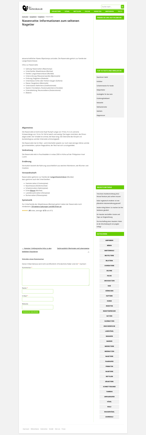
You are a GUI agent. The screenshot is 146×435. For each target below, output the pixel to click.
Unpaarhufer (109, 397)
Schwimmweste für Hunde (105, 86)
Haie (109, 286)
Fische (87, 11)
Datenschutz (43, 429)
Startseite (25, 17)
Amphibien (109, 11)
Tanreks (109, 391)
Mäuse (32, 190)
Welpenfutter (101, 90)
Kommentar (27, 267)
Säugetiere (56, 11)
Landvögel (109, 331)
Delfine (109, 271)
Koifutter (99, 81)
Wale (109, 407)
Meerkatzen (109, 351)
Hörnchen (109, 291)
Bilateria (109, 261)
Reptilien (77, 11)
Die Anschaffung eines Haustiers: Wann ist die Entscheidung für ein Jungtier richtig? (109, 224)
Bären (109, 245)
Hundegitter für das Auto (105, 94)
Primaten (109, 366)
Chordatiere (109, 265)
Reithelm (99, 111)
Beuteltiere (109, 255)
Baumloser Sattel (102, 77)
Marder (109, 341)
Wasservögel (109, 412)
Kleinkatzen (109, 321)
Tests (120, 11)
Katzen (109, 316)
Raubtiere (109, 371)
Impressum (26, 429)
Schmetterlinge (109, 386)
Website (25, 304)
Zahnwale (109, 417)
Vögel (67, 11)
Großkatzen (109, 281)
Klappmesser (101, 115)
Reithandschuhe (102, 107)
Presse (63, 429)
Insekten (97, 11)
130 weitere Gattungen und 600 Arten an (46, 206)
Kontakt (51, 429)
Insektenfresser (109, 311)
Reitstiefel (100, 103)
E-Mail (25, 296)
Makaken (109, 336)
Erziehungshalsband (103, 98)
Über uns (57, 429)
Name (25, 288)
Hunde (109, 301)
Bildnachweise (35, 429)
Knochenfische (109, 326)
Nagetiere (41, 17)
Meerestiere (109, 346)
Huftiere (109, 296)
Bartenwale (109, 250)
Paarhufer (109, 361)
